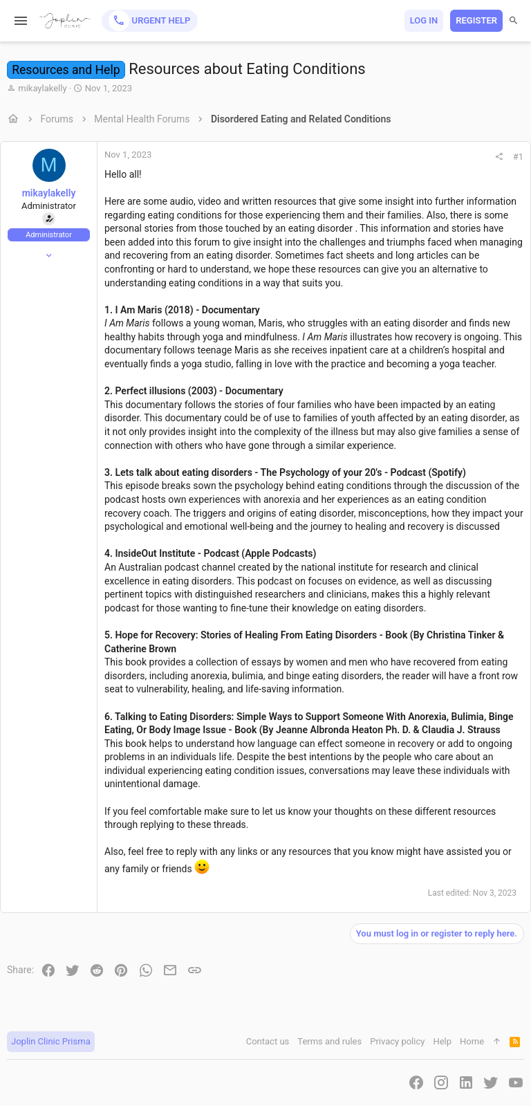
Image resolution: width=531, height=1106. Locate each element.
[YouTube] (515, 1082)
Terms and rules (329, 1041)
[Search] (513, 20)
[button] (21, 21)
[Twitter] (491, 1082)
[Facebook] (416, 1082)
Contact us (268, 1041)
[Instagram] (441, 1082)
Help (442, 1041)
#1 (518, 156)
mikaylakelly (42, 88)
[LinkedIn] (466, 1082)
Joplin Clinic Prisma (51, 1041)
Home (472, 1041)
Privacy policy (397, 1041)
